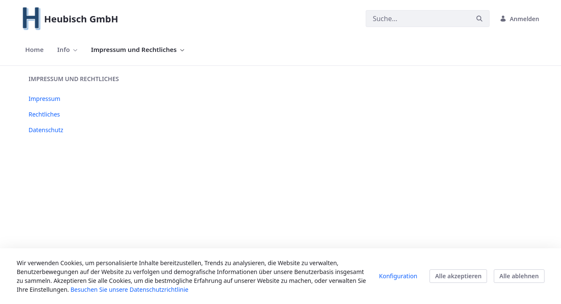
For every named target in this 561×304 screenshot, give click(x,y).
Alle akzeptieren (458, 276)
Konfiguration (398, 276)
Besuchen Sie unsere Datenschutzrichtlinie (130, 289)
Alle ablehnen (519, 276)
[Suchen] (418, 18)
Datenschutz (46, 130)
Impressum (44, 99)
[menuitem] (34, 50)
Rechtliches (44, 114)
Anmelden (519, 19)
